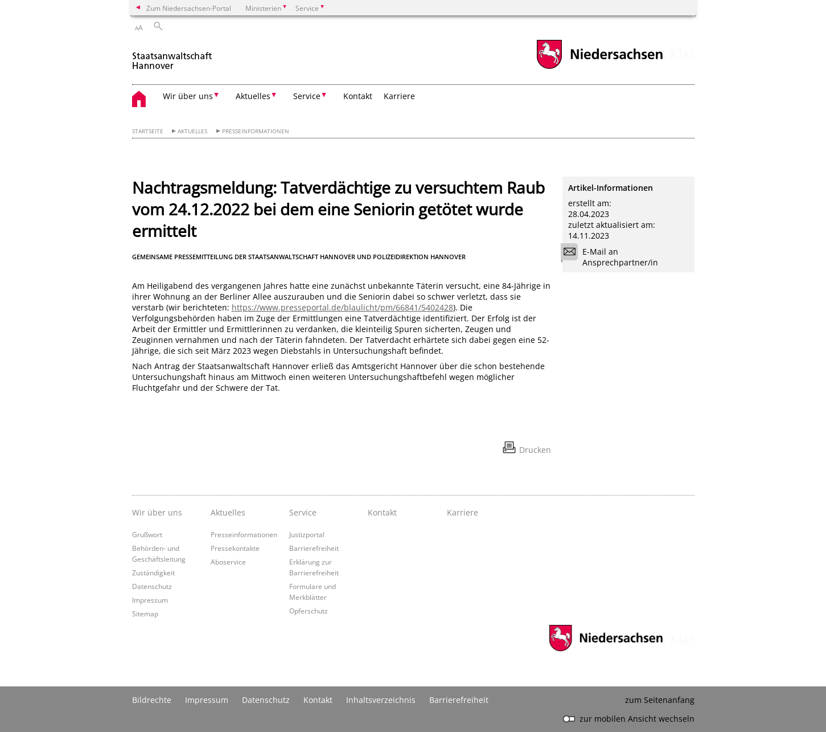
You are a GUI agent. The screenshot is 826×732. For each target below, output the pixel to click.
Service (303, 512)
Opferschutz (308, 610)
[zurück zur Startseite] (172, 56)
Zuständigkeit (153, 572)
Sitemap (145, 613)
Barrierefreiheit (314, 548)
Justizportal (306, 534)
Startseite (147, 131)
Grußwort (147, 534)
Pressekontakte (235, 548)
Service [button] (306, 96)
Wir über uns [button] (188, 96)
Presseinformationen (255, 131)
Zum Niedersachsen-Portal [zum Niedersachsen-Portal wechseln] (188, 8)
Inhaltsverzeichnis (381, 699)
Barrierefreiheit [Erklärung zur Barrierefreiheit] (458, 699)
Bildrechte (151, 699)
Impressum (150, 599)
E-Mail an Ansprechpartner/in (613, 257)
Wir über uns (157, 512)
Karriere (399, 96)
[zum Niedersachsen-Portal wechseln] (599, 67)
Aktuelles (192, 131)
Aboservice (228, 561)
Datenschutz (152, 586)
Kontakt (357, 96)
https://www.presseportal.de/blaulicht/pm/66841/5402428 (342, 307)
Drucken (535, 449)
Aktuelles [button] (253, 96)
